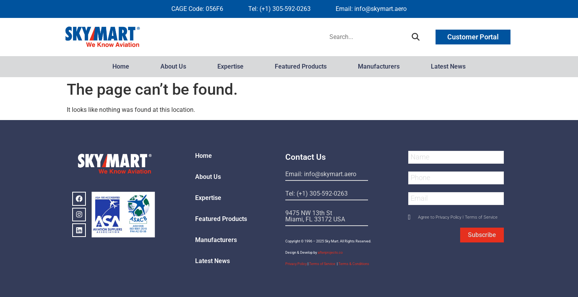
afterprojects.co (330, 253)
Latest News (448, 66)
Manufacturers (379, 66)
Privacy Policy (296, 264)
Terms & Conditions (353, 264)
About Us (173, 66)
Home (120, 66)
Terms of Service (322, 264)
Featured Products (301, 66)
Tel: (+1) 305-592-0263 (279, 8)
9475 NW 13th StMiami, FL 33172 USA (315, 216)
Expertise (230, 66)
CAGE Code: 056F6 (197, 8)
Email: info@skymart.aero (371, 8)
